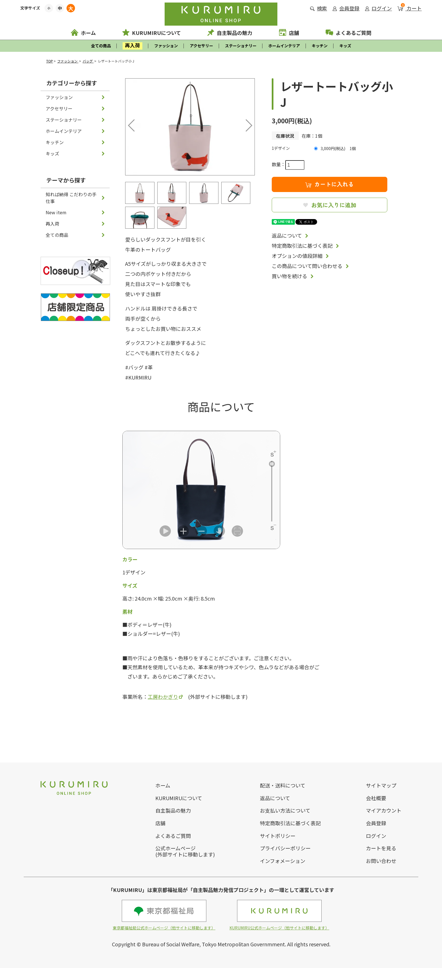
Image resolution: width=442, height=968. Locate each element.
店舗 (289, 32)
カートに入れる (329, 184)
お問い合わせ (381, 860)
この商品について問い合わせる (307, 265)
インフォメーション (282, 860)
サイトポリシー (277, 835)
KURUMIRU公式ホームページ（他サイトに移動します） (279, 915)
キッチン (320, 45)
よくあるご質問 (348, 32)
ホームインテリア (284, 45)
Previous (132, 124)
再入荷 (52, 223)
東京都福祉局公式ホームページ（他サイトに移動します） (164, 915)
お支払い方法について (285, 810)
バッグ (88, 61)
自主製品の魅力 (229, 32)
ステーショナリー (241, 45)
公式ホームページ (175, 848)
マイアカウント (383, 810)
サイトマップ (381, 785)
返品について (287, 235)
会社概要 (376, 798)
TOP (49, 61)
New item (56, 212)
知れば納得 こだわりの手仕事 (71, 197)
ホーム (83, 32)
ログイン (378, 8)
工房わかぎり (163, 696)
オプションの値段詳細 (297, 255)
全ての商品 (101, 45)
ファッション (166, 45)
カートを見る (381, 848)
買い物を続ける (289, 276)
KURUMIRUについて (151, 32)
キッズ (345, 45)
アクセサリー (201, 45)
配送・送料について (282, 785)
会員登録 (346, 8)
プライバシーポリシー (285, 848)
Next (245, 124)
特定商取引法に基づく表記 (302, 245)
